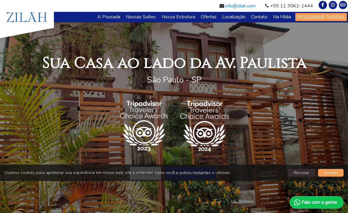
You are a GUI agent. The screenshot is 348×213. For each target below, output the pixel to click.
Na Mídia (282, 17)
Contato (259, 17)
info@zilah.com (240, 6)
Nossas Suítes (141, 17)
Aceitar (331, 172)
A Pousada (108, 17)
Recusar (301, 172)
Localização (234, 17)
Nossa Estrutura (178, 17)
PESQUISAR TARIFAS (321, 17)
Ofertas (209, 17)
